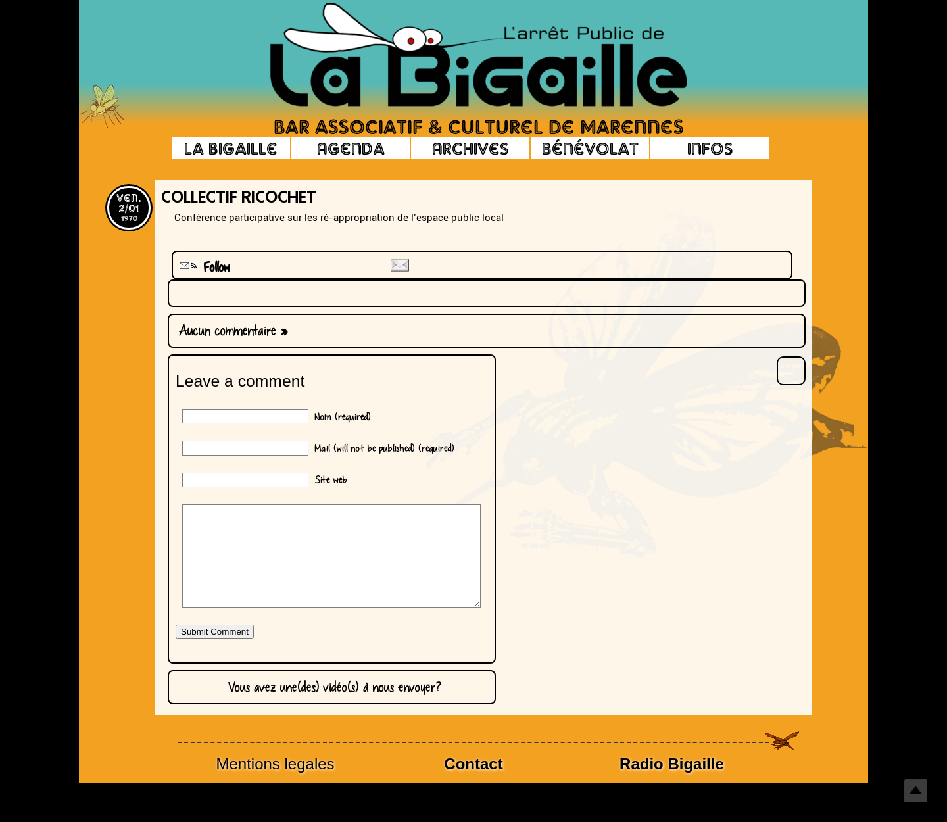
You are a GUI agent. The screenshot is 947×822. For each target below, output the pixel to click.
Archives (470, 148)
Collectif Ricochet (238, 198)
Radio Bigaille (671, 783)
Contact (473, 783)
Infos (710, 148)
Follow (203, 267)
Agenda (351, 148)
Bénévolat (590, 148)
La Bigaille (231, 148)
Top (915, 790)
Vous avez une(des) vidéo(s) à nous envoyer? (332, 706)
